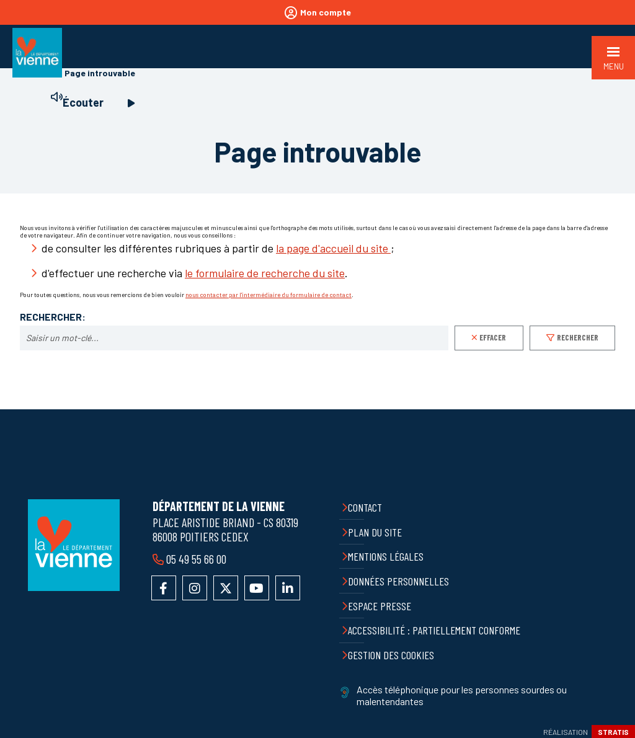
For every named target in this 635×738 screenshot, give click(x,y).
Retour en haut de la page (616, 409)
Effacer (492, 337)
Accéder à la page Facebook (163, 588)
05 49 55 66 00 (196, 558)
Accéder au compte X (225, 588)
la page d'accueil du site (333, 248)
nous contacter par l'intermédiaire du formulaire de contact (268, 294)
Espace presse (379, 606)
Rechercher (577, 337)
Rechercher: (53, 316)
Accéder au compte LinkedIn (287, 588)
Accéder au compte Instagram (194, 588)
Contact (365, 507)
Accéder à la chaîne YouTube (256, 588)
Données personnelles (398, 581)
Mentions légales (386, 556)
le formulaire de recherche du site (265, 273)
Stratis (613, 731)
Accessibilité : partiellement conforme (434, 630)
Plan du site (375, 532)
